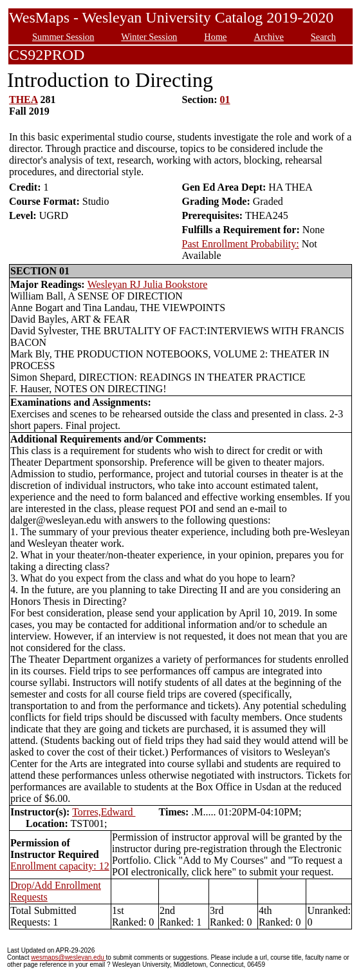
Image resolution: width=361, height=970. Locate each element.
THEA (23, 99)
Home (215, 37)
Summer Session (63, 37)
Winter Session (149, 37)
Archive (268, 37)
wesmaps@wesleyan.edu (68, 957)
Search (323, 37)
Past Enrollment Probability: (240, 243)
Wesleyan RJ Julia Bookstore (148, 284)
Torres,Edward (103, 811)
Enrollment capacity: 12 (59, 866)
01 (225, 99)
